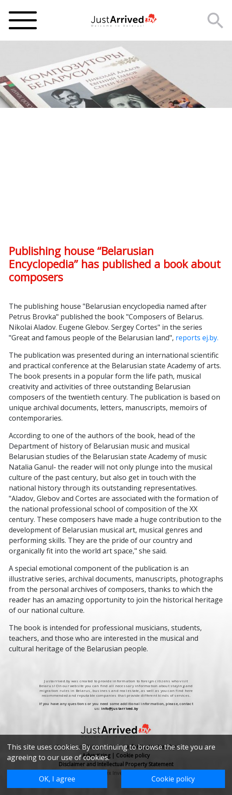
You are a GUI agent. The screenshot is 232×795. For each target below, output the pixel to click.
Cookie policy (173, 779)
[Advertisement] (116, 183)
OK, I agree (57, 779)
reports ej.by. (197, 337)
